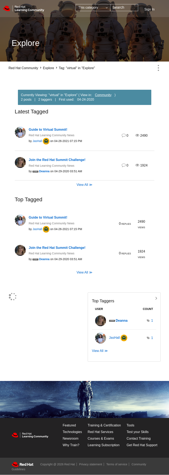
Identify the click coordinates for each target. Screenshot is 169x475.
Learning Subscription (104, 445)
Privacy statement (90, 464)
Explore (48, 68)
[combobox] (124, 7)
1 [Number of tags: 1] (152, 320)
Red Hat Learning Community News (52, 135)
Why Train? (71, 445)
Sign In (149, 9)
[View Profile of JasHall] (37, 141)
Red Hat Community (23, 68)
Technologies (72, 432)
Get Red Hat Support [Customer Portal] (142, 445)
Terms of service (116, 464)
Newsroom (70, 438)
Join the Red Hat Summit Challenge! (57, 160)
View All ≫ (84, 184)
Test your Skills (138, 432)
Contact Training (139, 438)
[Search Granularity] (93, 7)
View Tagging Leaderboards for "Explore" (124, 298)
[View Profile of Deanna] (44, 171)
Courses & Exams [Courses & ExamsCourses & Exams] (101, 438)
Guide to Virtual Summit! (48, 129)
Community (103, 95)
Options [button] (158, 68)
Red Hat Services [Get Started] (100, 432)
